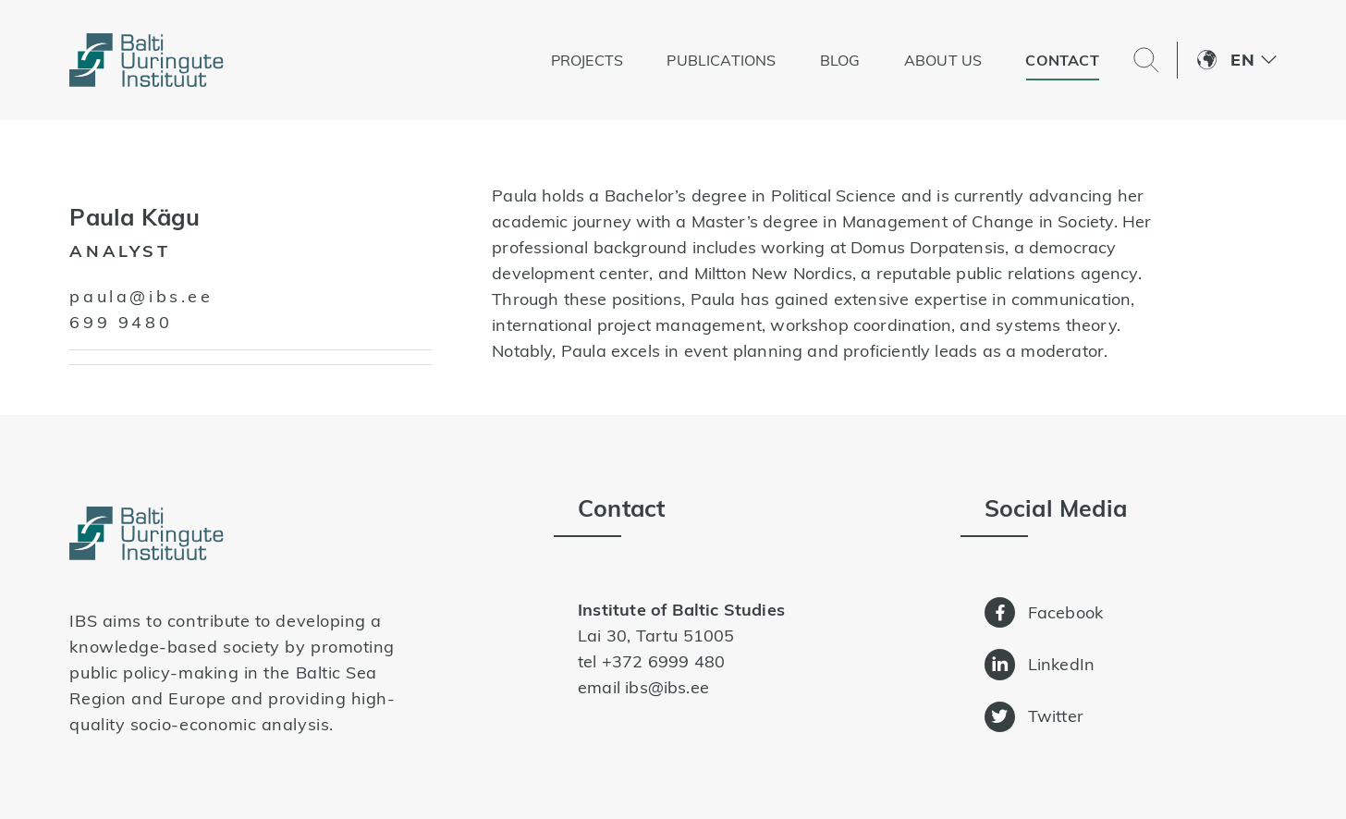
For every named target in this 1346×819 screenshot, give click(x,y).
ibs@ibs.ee (667, 687)
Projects (587, 60)
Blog (840, 60)
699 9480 (120, 322)
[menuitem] (1253, 60)
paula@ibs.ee (141, 296)
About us (943, 60)
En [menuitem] (1242, 59)
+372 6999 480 (663, 661)
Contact (1061, 60)
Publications (721, 60)
